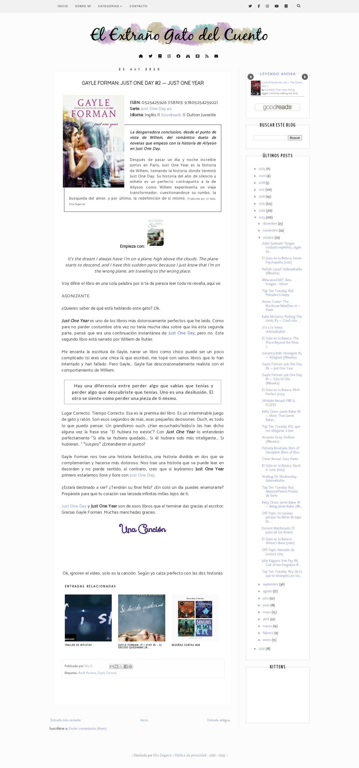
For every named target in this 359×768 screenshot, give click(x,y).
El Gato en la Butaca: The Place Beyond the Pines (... (280, 342)
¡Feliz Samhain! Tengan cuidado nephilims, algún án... (281, 247)
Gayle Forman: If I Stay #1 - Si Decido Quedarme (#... (140, 646)
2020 (263, 176)
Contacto (139, 6)
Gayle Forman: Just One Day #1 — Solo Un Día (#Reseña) (282, 379)
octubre (269, 237)
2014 (262, 210)
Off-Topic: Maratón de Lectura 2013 (278, 552)
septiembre (271, 584)
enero (267, 640)
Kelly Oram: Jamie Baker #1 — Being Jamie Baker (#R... (282, 504)
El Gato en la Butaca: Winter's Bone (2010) (278, 541)
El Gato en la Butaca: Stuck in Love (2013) (281, 468)
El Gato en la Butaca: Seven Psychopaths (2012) (282, 260)
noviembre (271, 230)
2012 (262, 649)
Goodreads (171, 115)
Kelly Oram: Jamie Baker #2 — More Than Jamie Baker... (281, 415)
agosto (268, 591)
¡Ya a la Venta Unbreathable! (273, 329)
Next (305, 77)
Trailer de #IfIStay (78, 645)
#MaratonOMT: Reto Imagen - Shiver (276, 282)
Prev (251, 77)
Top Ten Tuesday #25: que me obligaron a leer (281, 428)
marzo (268, 626)
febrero (268, 633)
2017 (262, 190)
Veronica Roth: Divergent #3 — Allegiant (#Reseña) (282, 355)
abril (266, 619)
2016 (262, 196)
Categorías (110, 6)
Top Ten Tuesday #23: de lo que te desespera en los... (282, 573)
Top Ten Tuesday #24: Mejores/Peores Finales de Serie (280, 491)
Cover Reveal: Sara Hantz (280, 459)
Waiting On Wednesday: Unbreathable (279, 479)
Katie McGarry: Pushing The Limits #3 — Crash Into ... (282, 319)
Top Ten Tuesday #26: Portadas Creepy (278, 293)
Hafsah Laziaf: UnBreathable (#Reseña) (282, 271)
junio (266, 605)
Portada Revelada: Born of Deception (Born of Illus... (281, 450)
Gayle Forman (107, 673)
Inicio (63, 6)
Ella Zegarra (162, 755)
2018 (262, 183)
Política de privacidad (190, 755)
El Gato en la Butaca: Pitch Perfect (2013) (281, 392)
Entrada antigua (218, 720)
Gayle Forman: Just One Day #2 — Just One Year (282, 366)
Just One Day (142, 475)
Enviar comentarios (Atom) (88, 728)
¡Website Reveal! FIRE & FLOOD (278, 403)
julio (266, 598)
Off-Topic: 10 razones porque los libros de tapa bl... (281, 517)
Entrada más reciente (66, 720)
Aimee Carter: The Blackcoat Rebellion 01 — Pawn (281, 306)
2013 (262, 217)
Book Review (87, 673)
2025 (262, 169)
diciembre (270, 223)
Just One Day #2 (156, 109)
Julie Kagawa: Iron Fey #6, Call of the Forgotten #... (281, 563)
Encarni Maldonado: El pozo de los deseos (278, 530)
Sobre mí (83, 6)
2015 (262, 204)
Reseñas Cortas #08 (186, 645)
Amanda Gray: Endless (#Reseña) (278, 439)
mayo (267, 612)
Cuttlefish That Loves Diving (280, 89)
